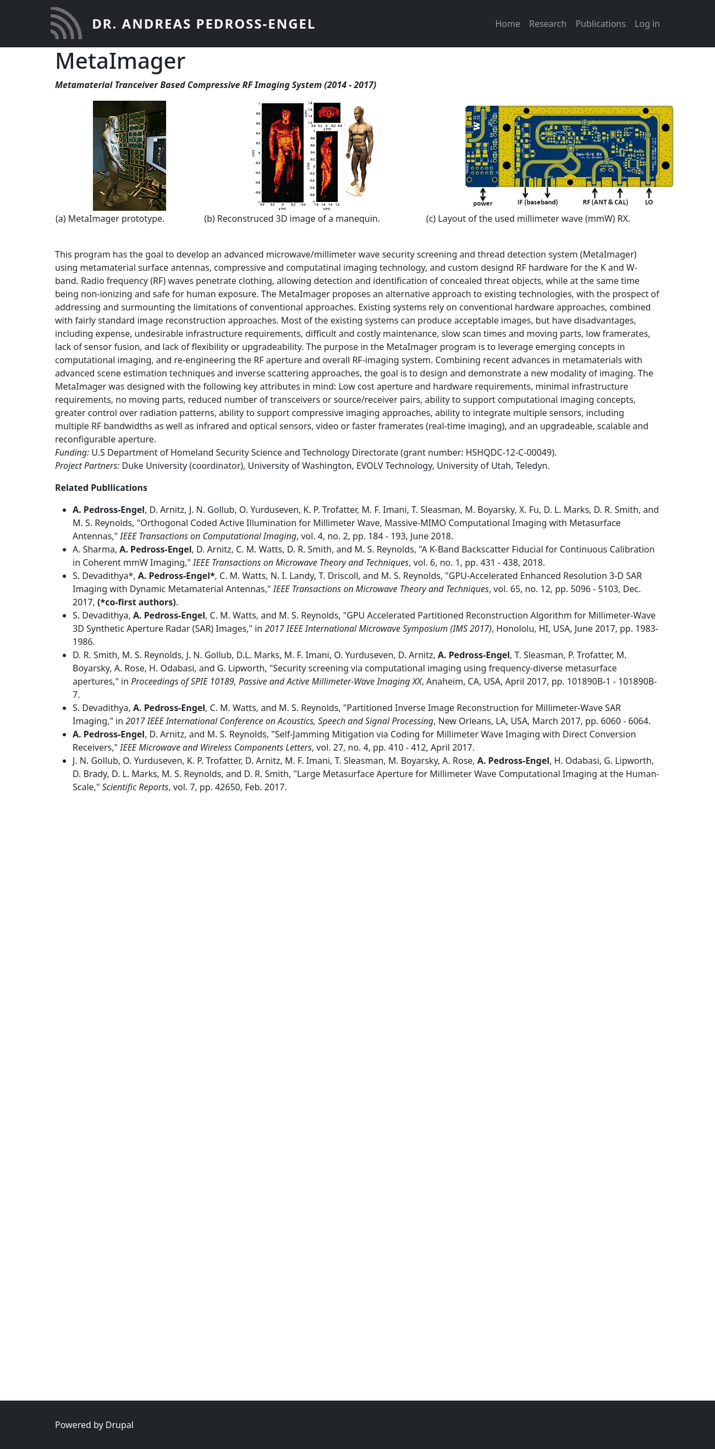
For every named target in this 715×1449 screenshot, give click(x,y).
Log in (647, 24)
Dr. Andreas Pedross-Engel (204, 23)
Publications (600, 24)
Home (507, 24)
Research (548, 24)
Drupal (120, 1425)
